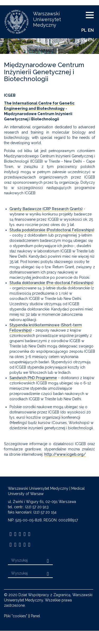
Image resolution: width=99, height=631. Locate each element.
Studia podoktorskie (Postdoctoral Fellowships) (52, 230)
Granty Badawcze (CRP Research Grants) (46, 209)
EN (91, 30)
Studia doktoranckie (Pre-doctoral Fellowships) (51, 283)
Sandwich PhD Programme (33, 378)
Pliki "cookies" (15, 616)
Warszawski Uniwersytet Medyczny (47, 19)
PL (84, 30)
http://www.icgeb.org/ (65, 454)
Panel (35, 616)
